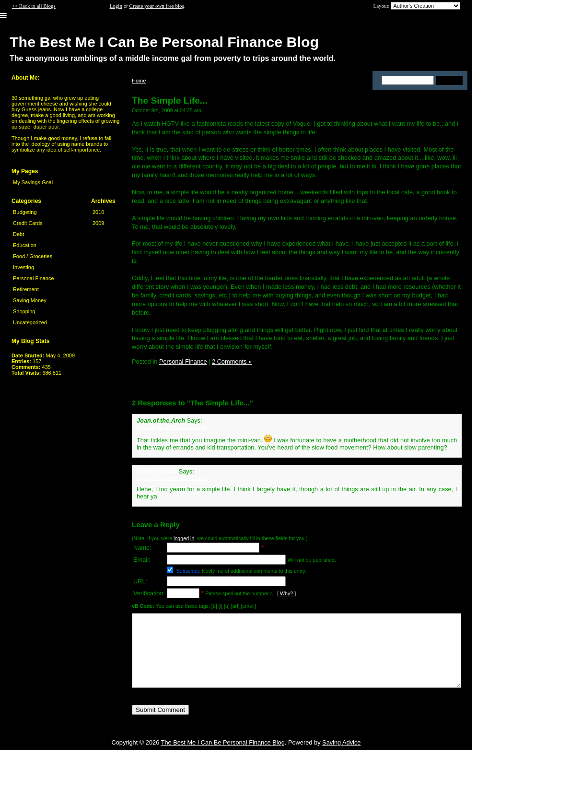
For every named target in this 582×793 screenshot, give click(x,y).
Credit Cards (28, 223)
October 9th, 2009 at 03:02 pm (171, 427)
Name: (142, 547)
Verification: (149, 593)
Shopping (24, 311)
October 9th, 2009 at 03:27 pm (171, 478)
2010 (98, 212)
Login (116, 6)
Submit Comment (160, 724)
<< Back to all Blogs (34, 6)
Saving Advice (341, 756)
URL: (140, 581)
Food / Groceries (32, 256)
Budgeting (25, 212)
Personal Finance (33, 278)
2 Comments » (232, 361)
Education (24, 245)
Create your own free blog (157, 6)
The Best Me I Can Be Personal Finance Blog (223, 756)
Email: (142, 559)
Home (139, 80)
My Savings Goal (33, 182)
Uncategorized (30, 322)
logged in (184, 538)
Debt (18, 234)
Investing (23, 267)
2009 (98, 223)
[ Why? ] (286, 593)
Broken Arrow (157, 471)
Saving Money (30, 300)
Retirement (26, 289)
